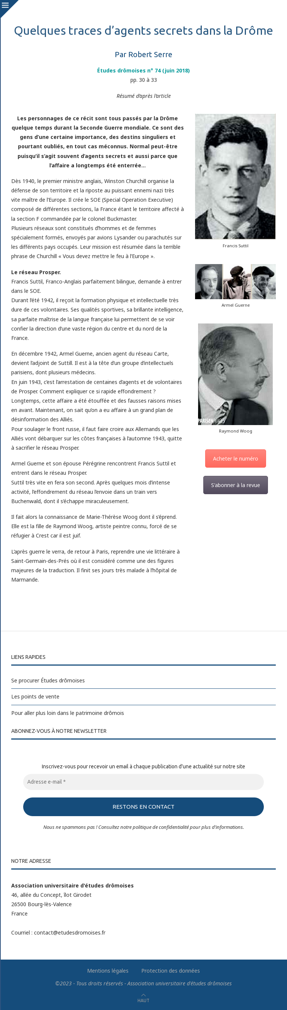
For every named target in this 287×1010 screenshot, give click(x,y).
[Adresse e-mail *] (143, 782)
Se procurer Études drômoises (48, 680)
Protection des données (170, 970)
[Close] (9, 9)
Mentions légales (108, 970)
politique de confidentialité (161, 826)
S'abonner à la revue (235, 485)
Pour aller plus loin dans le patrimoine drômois (67, 712)
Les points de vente (35, 696)
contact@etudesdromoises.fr (69, 932)
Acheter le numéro (235, 458)
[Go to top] (143, 1000)
